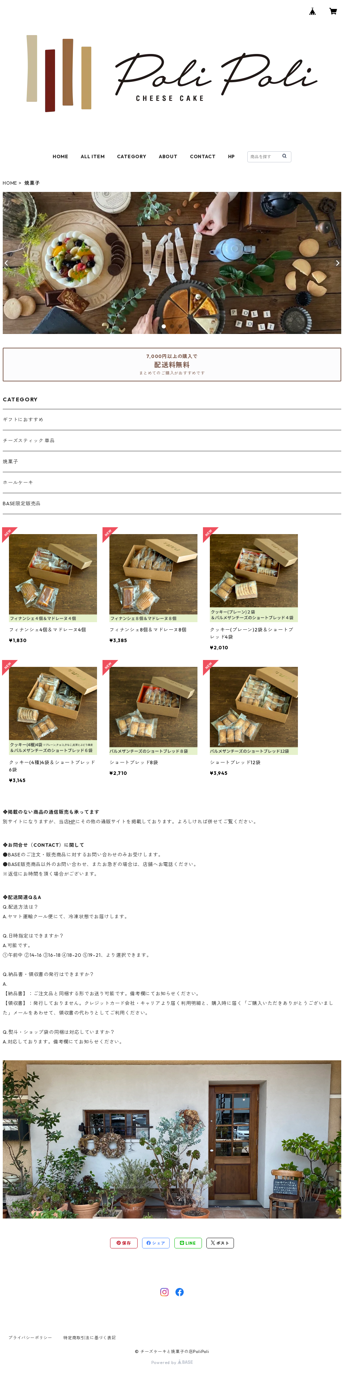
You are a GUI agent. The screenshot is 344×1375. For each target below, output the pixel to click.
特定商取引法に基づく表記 (89, 1337)
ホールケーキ (18, 482)
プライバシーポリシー (30, 1337)
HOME (60, 156)
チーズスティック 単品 (29, 440)
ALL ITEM (93, 156)
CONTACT (203, 156)
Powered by (172, 1362)
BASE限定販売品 (22, 503)
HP (231, 156)
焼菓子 (10, 461)
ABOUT (168, 156)
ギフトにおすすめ (23, 419)
